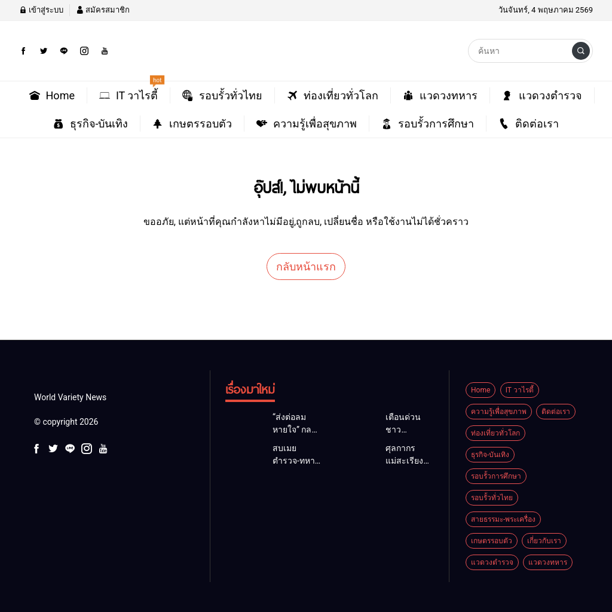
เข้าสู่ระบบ (41, 9)
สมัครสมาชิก (103, 9)
